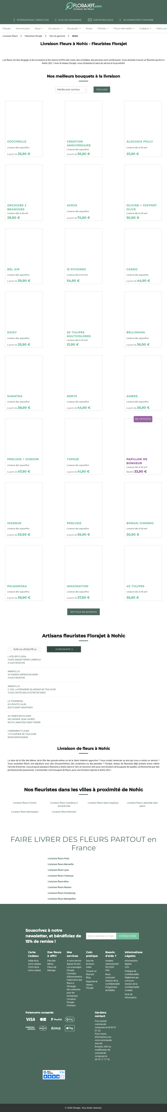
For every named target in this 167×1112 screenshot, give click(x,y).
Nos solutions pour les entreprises (73, 992)
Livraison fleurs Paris (58, 858)
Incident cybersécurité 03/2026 (112, 963)
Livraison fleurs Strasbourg (61, 893)
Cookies (129, 990)
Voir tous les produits (83, 611)
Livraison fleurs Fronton (24, 803)
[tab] (8, 28)
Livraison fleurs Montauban (24, 811)
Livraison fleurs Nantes (59, 887)
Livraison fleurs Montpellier (62, 899)
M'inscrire (127, 936)
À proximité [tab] (64, 649)
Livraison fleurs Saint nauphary (103, 803)
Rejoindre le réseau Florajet (91, 984)
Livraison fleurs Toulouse (60, 875)
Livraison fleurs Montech (64, 811)
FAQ (107, 970)
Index (88, 967)
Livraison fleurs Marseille (61, 864)
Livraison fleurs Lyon (58, 870)
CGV (127, 967)
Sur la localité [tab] (24, 649)
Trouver (101, 89)
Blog (88, 977)
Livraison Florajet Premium (71, 1002)
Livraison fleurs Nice (58, 881)
